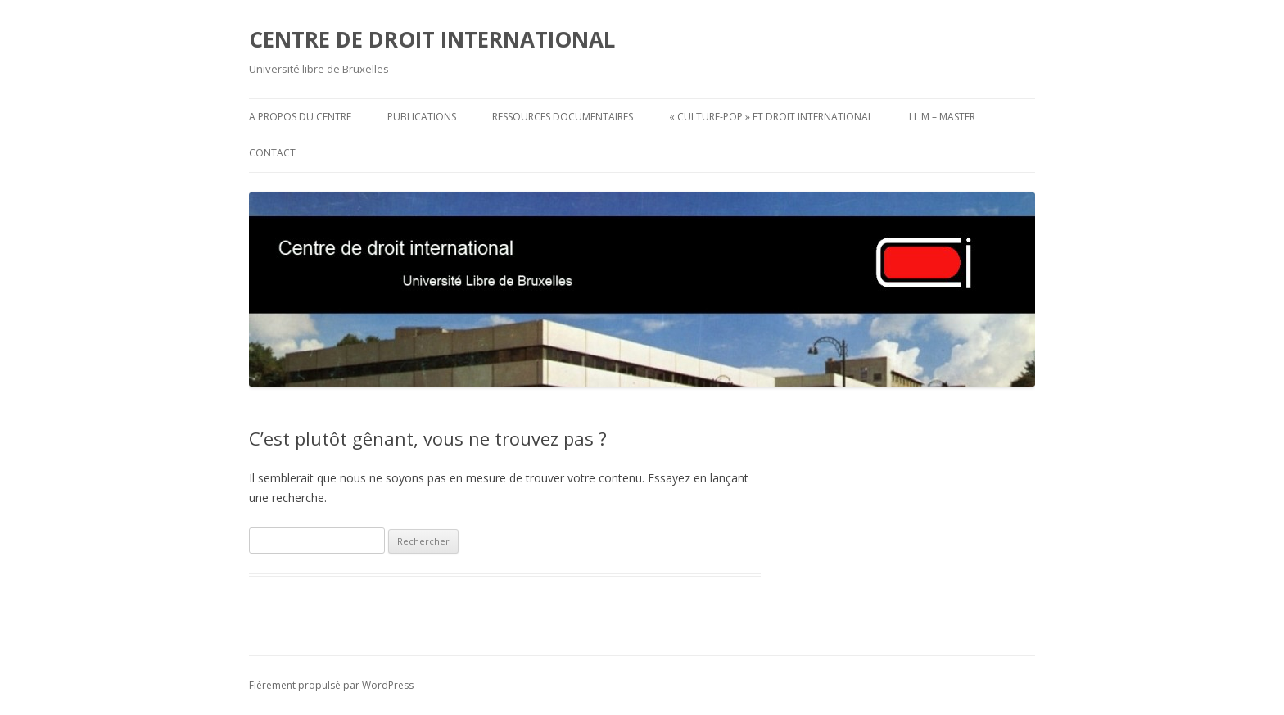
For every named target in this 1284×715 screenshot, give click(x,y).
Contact (272, 153)
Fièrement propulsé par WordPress (331, 685)
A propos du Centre (300, 117)
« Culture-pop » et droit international (771, 117)
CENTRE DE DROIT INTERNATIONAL (432, 39)
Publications (421, 117)
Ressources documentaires (562, 117)
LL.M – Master (942, 117)
